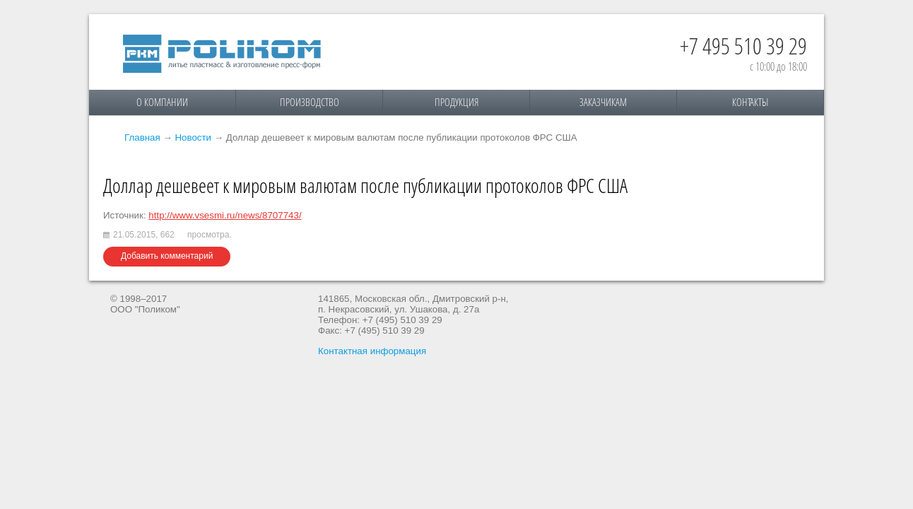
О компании (162, 102)
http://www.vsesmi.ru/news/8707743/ (224, 215)
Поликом (222, 54)
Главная (142, 137)
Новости (193, 137)
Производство (309, 102)
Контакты (750, 102)
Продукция (456, 102)
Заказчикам (603, 102)
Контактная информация (372, 351)
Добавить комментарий (167, 256)
